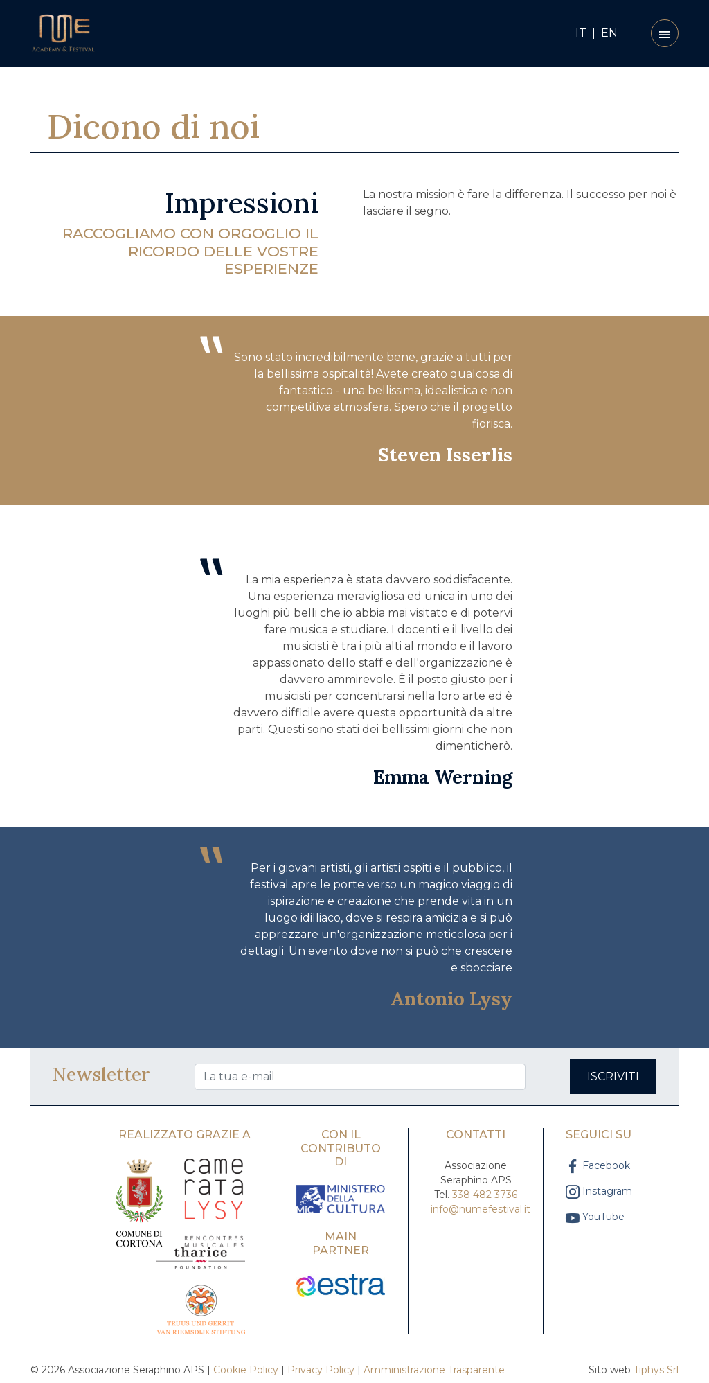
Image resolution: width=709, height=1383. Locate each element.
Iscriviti (613, 1076)
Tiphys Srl (656, 1370)
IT (580, 32)
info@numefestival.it (480, 1209)
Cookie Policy (245, 1370)
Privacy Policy (320, 1370)
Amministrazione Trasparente (434, 1370)
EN (609, 32)
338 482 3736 (484, 1194)
